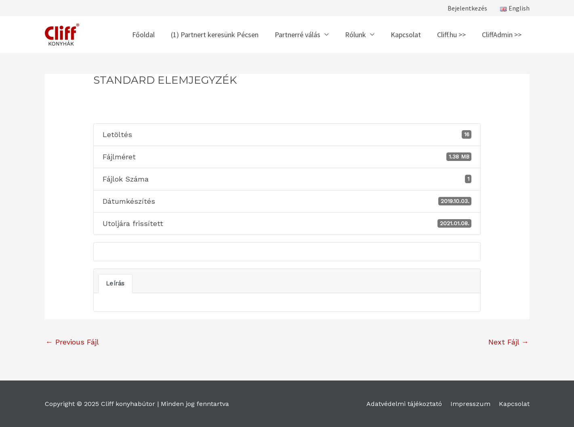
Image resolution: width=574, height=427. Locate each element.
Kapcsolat (406, 34)
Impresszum (470, 404)
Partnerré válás (297, 34)
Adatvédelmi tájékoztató (404, 404)
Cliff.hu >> (451, 34)
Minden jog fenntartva (195, 404)
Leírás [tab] (115, 283)
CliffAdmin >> (501, 34)
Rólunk (355, 34)
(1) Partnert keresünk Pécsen (215, 34)
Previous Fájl (72, 342)
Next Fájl (508, 342)
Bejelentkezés (467, 8)
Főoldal (143, 34)
